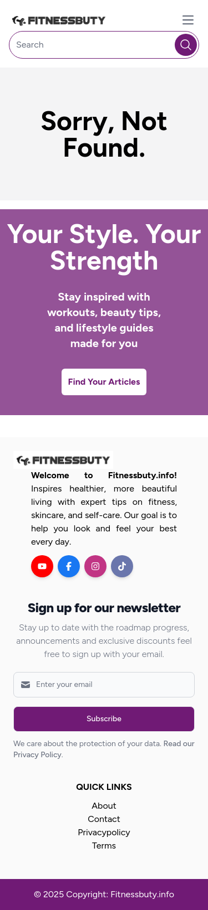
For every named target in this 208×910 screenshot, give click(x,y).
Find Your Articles (104, 381)
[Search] (104, 45)
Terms (104, 845)
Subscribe (104, 718)
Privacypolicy (104, 832)
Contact (104, 819)
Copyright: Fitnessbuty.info (120, 894)
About (104, 805)
